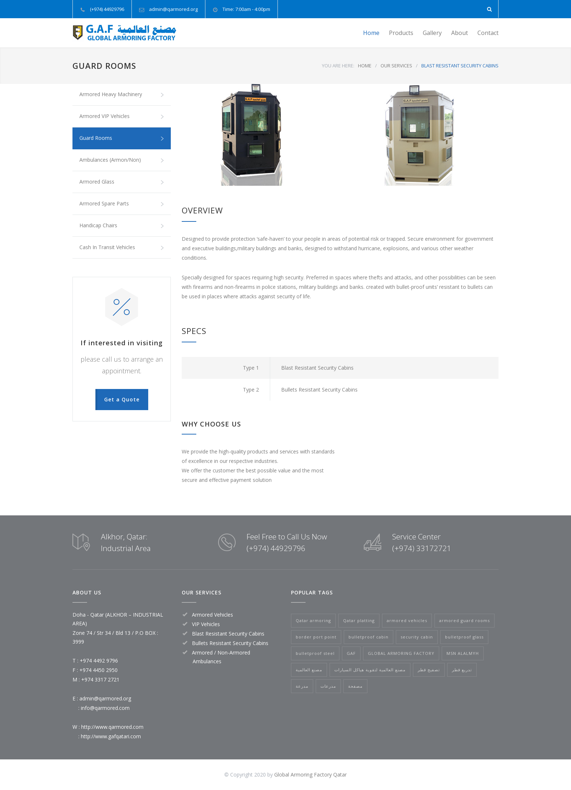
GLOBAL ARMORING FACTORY (401, 653)
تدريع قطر (462, 669)
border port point (316, 637)
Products (401, 33)
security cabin (417, 637)
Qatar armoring (313, 620)
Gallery (432, 33)
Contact (488, 33)
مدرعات (328, 686)
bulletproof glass (464, 637)
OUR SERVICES (396, 65)
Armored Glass (121, 181)
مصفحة (355, 686)
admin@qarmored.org (173, 9)
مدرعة (302, 686)
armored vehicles (407, 620)
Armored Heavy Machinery (121, 94)
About (459, 33)
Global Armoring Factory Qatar (310, 774)
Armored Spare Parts (121, 203)
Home (371, 33)
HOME (364, 65)
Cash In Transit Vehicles (121, 247)
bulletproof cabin (368, 637)
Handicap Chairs (121, 225)
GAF (351, 653)
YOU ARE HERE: (338, 65)
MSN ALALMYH (462, 653)
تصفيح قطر (429, 669)
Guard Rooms (121, 138)
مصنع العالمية (309, 669)
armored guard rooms (464, 620)
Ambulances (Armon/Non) (121, 160)
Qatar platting (359, 620)
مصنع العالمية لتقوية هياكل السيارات (370, 669)
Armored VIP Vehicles (121, 116)
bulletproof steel (315, 653)
